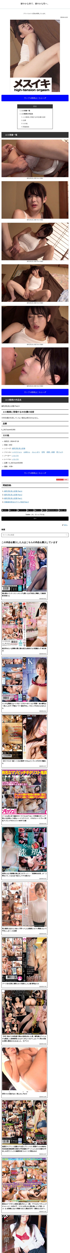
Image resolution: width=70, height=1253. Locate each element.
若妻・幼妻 (51, 452)
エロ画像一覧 (25, 110)
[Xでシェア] (35, 519)
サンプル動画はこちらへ (35, 98)
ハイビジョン (17, 452)
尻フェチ (59, 452)
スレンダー (36, 452)
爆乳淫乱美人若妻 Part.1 (13, 498)
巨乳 (43, 452)
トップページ (35, 1247)
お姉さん (27, 452)
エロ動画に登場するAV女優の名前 (34, 117)
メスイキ (15, 456)
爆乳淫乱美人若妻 (18, 448)
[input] (35, 535)
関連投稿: (26, 127)
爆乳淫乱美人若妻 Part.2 (13, 495)
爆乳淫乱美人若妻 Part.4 (13, 491)
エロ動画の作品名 (27, 114)
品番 (24, 120)
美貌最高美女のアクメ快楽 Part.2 (16, 502)
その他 (25, 123)
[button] (66, 535)
